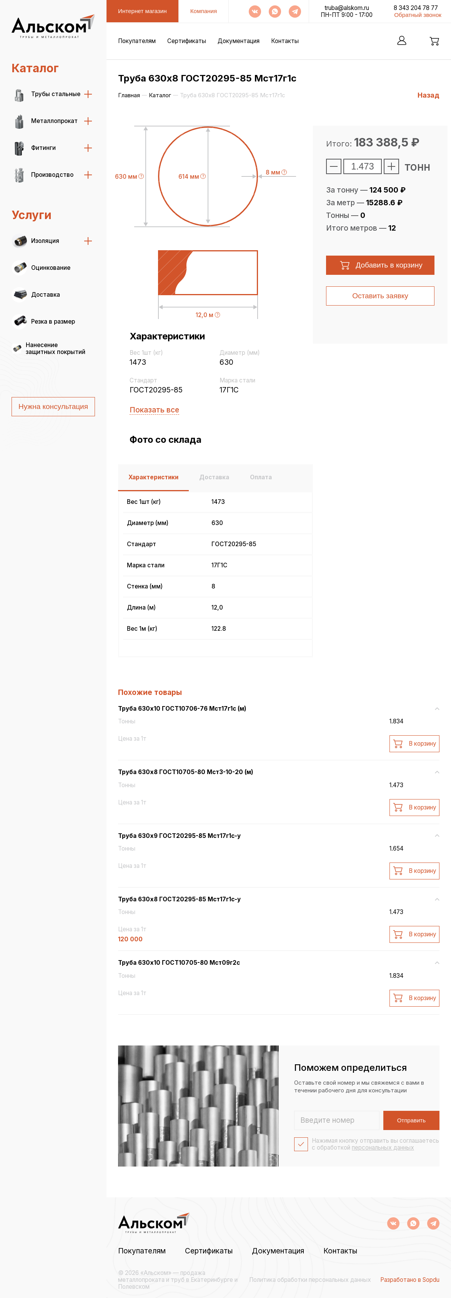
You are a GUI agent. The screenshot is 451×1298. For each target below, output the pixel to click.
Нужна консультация (53, 406)
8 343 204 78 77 (416, 8)
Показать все (154, 410)
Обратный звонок (417, 15)
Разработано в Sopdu (409, 1279)
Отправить (411, 1120)
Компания (203, 11)
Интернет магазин (142, 11)
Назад (428, 95)
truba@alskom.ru (347, 8)
